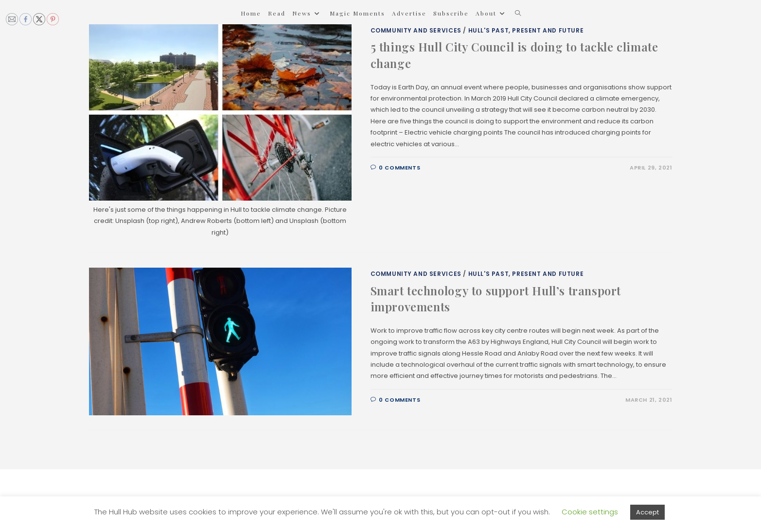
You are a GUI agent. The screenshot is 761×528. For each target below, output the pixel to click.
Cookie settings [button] (590, 512)
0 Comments (399, 167)
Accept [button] (647, 512)
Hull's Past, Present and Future (526, 30)
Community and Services (416, 30)
